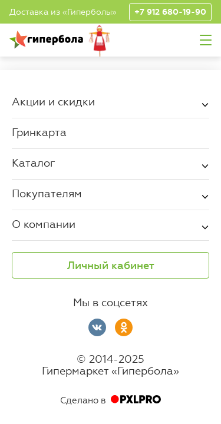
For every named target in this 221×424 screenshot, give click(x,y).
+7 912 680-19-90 (170, 12)
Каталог (33, 162)
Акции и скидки (53, 101)
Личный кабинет (110, 265)
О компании (43, 224)
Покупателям (47, 193)
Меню (206, 40)
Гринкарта (39, 132)
